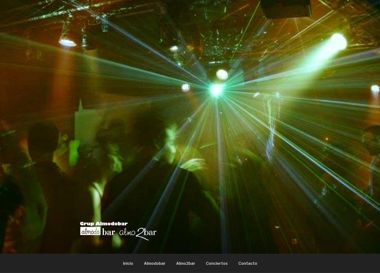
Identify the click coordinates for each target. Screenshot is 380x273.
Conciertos (217, 263)
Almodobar (154, 263)
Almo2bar (185, 263)
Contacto (247, 263)
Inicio (128, 263)
